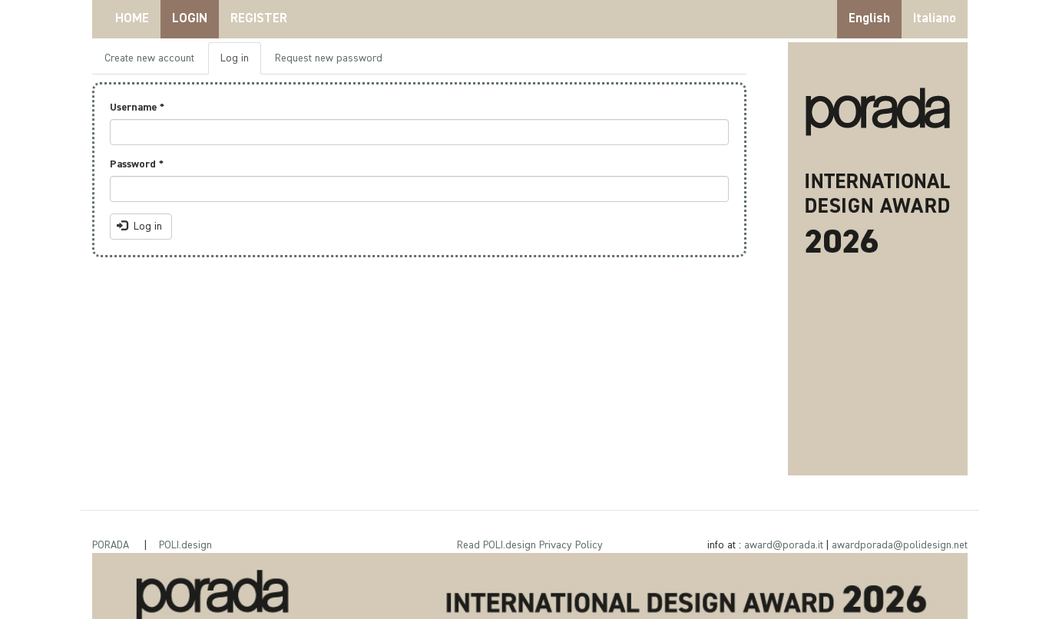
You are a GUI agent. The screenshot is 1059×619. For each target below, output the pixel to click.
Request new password (328, 58)
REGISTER (258, 18)
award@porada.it (783, 545)
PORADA (110, 545)
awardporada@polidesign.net (900, 545)
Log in (240, 62)
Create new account (149, 58)
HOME (132, 18)
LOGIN (189, 18)
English (869, 18)
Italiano (934, 18)
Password (137, 164)
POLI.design (185, 545)
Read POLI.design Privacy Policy (530, 545)
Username (137, 107)
